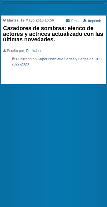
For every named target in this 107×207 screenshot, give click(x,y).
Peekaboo (34, 51)
